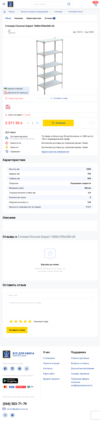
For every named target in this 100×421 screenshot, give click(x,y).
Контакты (48, 368)
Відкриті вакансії (51, 379)
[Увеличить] (37, 123)
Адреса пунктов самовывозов (55, 151)
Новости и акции (51, 363)
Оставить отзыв (58, 98)
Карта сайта (48, 373)
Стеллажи (58, 12)
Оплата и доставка (80, 358)
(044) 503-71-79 (15, 404)
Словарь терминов (80, 373)
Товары (11, 12)
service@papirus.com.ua (15, 409)
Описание (18, 18)
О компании (49, 358)
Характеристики (33, 18)
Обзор (8, 18)
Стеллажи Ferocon (75, 12)
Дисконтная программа (82, 368)
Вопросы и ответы (80, 363)
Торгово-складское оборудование (34, 12)
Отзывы (50, 18)
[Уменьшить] (27, 123)
